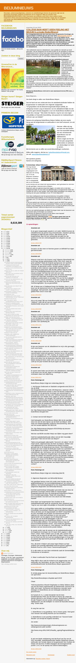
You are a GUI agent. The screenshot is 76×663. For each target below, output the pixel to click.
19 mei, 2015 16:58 (36, 340)
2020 (4, 240)
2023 (4, 235)
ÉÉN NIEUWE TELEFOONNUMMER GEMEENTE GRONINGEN (13, 427)
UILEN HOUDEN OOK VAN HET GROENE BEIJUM (12, 495)
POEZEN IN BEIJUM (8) (10, 298)
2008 (4, 544)
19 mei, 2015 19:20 (36, 467)
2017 (4, 245)
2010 (4, 540)
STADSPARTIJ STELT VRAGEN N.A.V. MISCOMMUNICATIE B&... (14, 394)
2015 (4, 248)
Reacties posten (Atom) (43, 658)
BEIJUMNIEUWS (18, 8)
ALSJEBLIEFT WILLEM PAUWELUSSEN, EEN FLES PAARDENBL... (12, 476)
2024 (4, 233)
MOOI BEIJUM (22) (9, 452)
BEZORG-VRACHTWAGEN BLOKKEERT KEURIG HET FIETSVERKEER (12, 460)
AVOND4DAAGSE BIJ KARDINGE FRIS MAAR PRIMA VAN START (13, 425)
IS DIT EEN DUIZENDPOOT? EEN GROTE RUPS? (13, 360)
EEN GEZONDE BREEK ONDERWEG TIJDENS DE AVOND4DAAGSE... (13, 388)
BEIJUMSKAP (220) (9, 294)
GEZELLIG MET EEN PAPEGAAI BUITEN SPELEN (12, 312)
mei (6, 260)
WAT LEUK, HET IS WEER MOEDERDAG (11, 517)
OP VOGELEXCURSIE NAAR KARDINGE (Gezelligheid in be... (13, 265)
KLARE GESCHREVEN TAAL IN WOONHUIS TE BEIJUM (12, 330)
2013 (4, 535)
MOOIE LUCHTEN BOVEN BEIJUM (13, 380)
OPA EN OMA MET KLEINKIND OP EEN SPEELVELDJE (13, 349)
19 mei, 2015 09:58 (36, 309)
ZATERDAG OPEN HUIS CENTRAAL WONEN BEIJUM (13, 488)
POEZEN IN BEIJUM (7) (10, 465)
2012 (4, 537)
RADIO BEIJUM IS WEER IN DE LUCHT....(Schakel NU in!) (12, 289)
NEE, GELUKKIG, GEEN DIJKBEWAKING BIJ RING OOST (13, 301)
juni (6, 259)
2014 (4, 533)
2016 (4, 246)
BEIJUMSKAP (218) (9, 457)
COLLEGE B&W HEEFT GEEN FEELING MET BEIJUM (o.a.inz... (13, 422)
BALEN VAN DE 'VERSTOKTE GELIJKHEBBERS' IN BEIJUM (12, 363)
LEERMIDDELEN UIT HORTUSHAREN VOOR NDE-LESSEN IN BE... (14, 492)
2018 (4, 243)
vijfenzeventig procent (64, 36)
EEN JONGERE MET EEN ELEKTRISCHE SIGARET (11, 408)
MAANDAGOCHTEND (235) (11, 506)
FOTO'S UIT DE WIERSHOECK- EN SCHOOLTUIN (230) (13, 519)
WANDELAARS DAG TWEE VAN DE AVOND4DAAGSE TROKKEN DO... (14, 411)
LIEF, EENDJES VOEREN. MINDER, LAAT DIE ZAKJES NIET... (13, 482)
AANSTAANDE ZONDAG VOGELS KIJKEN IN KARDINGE (13, 292)
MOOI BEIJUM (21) (9, 499)
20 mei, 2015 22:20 (36, 648)
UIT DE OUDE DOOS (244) (11, 486)
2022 (4, 236)
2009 (4, 542)
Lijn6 (50, 216)
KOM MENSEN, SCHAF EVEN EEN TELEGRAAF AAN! (13, 430)
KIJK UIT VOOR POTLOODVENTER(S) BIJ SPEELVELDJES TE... (14, 501)
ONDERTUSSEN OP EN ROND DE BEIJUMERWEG (13, 470)
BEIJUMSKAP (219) (9, 365)
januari (7, 532)
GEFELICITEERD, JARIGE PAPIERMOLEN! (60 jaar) (11, 343)
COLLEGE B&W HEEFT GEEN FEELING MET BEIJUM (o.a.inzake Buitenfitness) (47, 30)
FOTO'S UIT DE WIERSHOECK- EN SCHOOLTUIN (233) (13, 280)
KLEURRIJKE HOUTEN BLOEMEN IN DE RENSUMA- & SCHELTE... (13, 405)
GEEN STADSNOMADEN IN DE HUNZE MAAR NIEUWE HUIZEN (13, 443)
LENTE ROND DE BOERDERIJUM (13, 463)
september (8, 254)
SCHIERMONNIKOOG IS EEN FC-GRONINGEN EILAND (13, 382)
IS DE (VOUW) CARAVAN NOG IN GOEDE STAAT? (13, 337)
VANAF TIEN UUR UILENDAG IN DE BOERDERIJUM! (13, 274)
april (6, 527)
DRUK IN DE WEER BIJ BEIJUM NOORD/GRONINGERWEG (12, 479)
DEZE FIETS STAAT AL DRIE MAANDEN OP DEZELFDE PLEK (13, 315)
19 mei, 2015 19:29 (36, 567)
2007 (4, 545)
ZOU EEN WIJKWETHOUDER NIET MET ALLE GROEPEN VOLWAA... (13, 354)
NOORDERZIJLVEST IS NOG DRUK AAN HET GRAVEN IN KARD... (13, 370)
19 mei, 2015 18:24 (36, 364)
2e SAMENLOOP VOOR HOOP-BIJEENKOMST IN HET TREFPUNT (14, 296)
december (7, 250)
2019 (4, 241)
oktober (7, 253)
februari (7, 530)
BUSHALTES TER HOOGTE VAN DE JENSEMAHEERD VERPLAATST (13, 399)
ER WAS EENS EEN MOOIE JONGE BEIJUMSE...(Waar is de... (13, 323)
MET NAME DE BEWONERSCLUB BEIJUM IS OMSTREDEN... (13, 375)
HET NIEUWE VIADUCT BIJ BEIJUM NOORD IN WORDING (13, 320)
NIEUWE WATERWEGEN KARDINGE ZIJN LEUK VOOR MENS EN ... (13, 340)
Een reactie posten (31, 652)
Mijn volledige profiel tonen (9, 564)
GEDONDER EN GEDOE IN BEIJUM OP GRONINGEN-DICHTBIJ (13, 402)
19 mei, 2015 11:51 (36, 324)
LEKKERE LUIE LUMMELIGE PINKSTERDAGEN (11, 335)
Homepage (51, 655)
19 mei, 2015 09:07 (36, 294)
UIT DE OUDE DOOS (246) (11, 325)
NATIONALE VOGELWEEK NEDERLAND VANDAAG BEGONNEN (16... (11, 455)
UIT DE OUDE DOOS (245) (11, 413)
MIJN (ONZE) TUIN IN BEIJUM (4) (12, 490)
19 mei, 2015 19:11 (36, 377)
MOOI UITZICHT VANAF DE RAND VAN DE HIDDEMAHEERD (13, 437)
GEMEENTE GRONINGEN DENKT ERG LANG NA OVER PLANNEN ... (14, 327)
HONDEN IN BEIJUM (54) (10, 332)
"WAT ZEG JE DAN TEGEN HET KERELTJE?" (12, 373)
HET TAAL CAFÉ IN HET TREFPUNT (13, 484)
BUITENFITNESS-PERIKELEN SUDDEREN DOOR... (12, 367)
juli (5, 257)
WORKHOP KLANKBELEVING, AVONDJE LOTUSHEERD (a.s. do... (14, 303)
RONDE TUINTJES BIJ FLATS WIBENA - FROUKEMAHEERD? (13, 317)
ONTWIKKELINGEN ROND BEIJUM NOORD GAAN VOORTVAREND (13, 263)
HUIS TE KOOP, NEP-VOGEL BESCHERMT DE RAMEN (11, 467)
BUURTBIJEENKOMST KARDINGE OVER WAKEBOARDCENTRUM (13, 346)
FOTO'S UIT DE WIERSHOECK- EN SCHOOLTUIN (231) (13, 446)
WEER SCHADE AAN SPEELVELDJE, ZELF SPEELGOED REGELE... (13, 504)
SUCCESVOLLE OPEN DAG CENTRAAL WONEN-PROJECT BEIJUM (13, 449)
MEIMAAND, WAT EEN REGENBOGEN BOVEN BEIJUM (13, 397)
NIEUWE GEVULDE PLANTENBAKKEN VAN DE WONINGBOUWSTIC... (12, 416)
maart (6, 529)
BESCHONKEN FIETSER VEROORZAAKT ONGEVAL (12, 508)
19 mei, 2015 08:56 (36, 253)
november (7, 251)
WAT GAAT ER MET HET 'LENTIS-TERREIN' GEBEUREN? (13, 385)
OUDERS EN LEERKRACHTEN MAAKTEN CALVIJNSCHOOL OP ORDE (13, 283)
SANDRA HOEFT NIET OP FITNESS (13, 497)
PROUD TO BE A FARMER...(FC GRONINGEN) (12, 511)
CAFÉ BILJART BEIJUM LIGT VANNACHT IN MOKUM (11, 277)
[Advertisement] (10, 182)
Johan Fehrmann (8, 553)
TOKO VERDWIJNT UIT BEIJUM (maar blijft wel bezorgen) (14, 357)
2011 (4, 538)
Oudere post (71, 655)
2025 (4, 231)
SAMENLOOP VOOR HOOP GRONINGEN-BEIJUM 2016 (12, 378)
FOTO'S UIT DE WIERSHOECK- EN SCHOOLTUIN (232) (13, 351)
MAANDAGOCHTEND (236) (11, 435)
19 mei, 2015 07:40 (36, 243)
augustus (7, 256)
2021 (4, 238)
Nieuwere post (30, 655)
